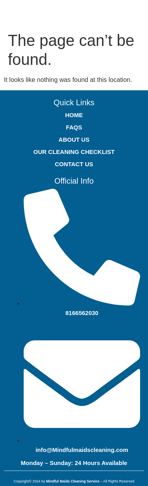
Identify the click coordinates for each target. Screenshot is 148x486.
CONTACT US (74, 164)
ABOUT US (73, 139)
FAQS (74, 127)
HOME (74, 115)
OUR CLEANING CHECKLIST (74, 151)
